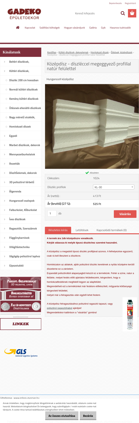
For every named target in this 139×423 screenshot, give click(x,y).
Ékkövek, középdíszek (121, 52)
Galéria (93, 27)
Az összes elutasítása (58, 416)
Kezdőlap (51, 52)
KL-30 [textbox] (98, 187)
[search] (123, 13)
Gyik (103, 27)
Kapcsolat (30, 27)
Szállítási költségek (49, 27)
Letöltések (82, 230)
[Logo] (25, 13)
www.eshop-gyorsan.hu (26, 398)
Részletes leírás (58, 230)
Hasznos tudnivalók (120, 27)
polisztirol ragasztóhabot (59, 308)
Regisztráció (130, 3)
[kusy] (51, 213)
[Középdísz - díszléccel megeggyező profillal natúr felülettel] (92, 85)
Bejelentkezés (115, 3)
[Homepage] (17, 27)
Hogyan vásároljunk (74, 27)
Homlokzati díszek (100, 52)
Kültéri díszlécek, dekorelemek (73, 52)
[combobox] (113, 187)
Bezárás (87, 416)
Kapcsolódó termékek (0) (111, 230)
